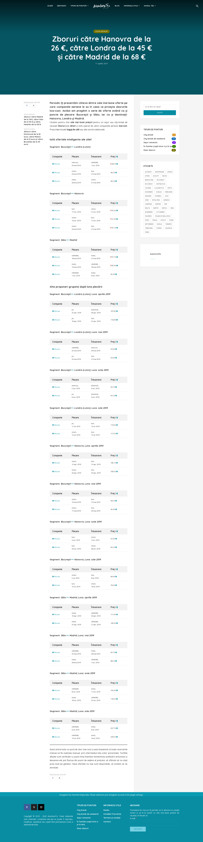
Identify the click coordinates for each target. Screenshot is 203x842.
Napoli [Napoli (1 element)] (164, 208)
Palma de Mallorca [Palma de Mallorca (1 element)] (162, 216)
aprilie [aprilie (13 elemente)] (169, 171)
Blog (117, 6)
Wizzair (57, 164)
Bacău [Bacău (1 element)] (164, 175)
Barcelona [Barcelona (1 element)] (149, 179)
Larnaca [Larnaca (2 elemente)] (166, 199)
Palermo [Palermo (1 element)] (148, 216)
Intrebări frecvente (112, 813)
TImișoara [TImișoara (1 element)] (149, 228)
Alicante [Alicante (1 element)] (148, 171)
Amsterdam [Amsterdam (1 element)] (159, 171)
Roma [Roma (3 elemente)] (171, 220)
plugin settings (136, 795)
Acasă (50, 6)
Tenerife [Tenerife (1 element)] (168, 224)
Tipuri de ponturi (79, 6)
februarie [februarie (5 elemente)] (168, 191)
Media (106, 810)
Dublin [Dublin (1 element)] (158, 191)
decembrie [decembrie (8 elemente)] (149, 191)
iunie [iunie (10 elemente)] (147, 199)
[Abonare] (138, 828)
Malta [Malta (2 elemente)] (147, 208)
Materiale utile (131, 6)
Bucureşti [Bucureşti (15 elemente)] (149, 183)
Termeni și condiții (111, 817)
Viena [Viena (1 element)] (147, 232)
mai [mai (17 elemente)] (165, 204)
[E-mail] (154, 823)
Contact (107, 821)
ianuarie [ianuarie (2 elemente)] (148, 195)
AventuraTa (155, 253)
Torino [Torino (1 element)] (159, 228)
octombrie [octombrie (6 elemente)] (160, 212)
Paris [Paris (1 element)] (147, 220)
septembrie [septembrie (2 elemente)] (149, 224)
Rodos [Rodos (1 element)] (163, 220)
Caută (160, 112)
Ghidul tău (149, 6)
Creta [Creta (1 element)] (169, 187)
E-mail (133, 818)
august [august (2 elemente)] (156, 175)
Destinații (61, 6)
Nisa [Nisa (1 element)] (172, 208)
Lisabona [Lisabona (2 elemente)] (148, 204)
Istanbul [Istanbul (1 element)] (158, 195)
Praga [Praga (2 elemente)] (154, 220)
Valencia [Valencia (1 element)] (168, 228)
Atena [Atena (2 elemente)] (147, 175)
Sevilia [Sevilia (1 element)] (159, 224)
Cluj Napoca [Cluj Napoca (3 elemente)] (159, 187)
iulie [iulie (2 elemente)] (166, 195)
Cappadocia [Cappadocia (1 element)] (160, 183)
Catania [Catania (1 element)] (148, 187)
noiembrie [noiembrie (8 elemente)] (149, 212)
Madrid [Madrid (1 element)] (158, 204)
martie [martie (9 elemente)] (155, 208)
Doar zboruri (101, 31)
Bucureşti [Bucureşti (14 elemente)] (160, 179)
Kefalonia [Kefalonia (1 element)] (156, 199)
